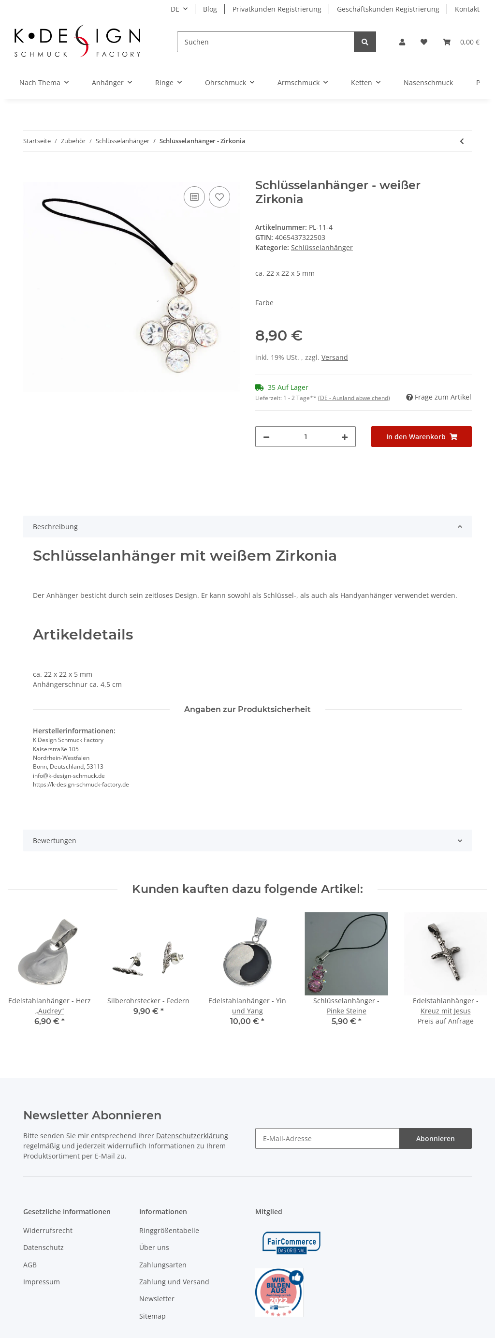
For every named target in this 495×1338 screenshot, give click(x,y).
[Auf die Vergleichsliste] (194, 197)
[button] (402, 42)
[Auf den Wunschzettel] (219, 197)
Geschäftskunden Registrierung (388, 9)
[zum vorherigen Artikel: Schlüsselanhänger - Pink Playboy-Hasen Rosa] (462, 141)
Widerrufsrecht (48, 1230)
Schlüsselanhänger (322, 247)
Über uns (154, 1247)
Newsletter (157, 1298)
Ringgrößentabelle (169, 1230)
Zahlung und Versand (174, 1281)
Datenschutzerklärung (192, 1135)
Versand (334, 357)
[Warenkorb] (461, 42)
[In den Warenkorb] (31, 173)
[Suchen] (265, 41)
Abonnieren (435, 1138)
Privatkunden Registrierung (277, 9)
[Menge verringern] (266, 436)
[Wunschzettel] (424, 42)
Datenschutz (43, 1247)
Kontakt (467, 9)
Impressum (41, 1281)
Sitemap (152, 1316)
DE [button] (175, 9)
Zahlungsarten (163, 1264)
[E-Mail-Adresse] (327, 1138)
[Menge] (306, 436)
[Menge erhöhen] (344, 436)
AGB (30, 1264)
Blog (210, 9)
